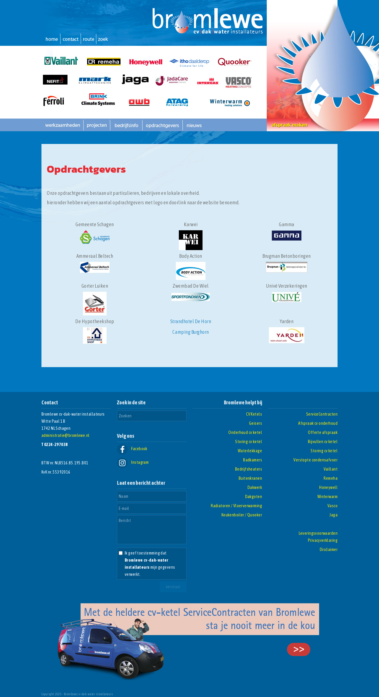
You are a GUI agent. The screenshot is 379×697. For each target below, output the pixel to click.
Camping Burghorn (190, 332)
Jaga (334, 515)
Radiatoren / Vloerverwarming (236, 505)
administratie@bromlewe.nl (65, 435)
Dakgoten (253, 496)
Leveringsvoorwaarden (318, 533)
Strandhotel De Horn (190, 321)
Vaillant (331, 469)
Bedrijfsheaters (248, 469)
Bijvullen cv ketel (323, 441)
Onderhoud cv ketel (245, 432)
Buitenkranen (250, 478)
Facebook (132, 448)
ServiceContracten (322, 414)
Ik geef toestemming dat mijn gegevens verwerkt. (150, 564)
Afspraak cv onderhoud (318, 423)
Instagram (133, 462)
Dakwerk (255, 487)
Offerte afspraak (323, 432)
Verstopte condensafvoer (315, 460)
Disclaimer (329, 549)
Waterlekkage (250, 450)
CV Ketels (254, 414)
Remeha (331, 478)
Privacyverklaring (323, 540)
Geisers (255, 423)
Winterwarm (327, 496)
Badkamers (252, 460)
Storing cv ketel (248, 441)
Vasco (332, 505)
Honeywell (328, 487)
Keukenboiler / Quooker (241, 515)
